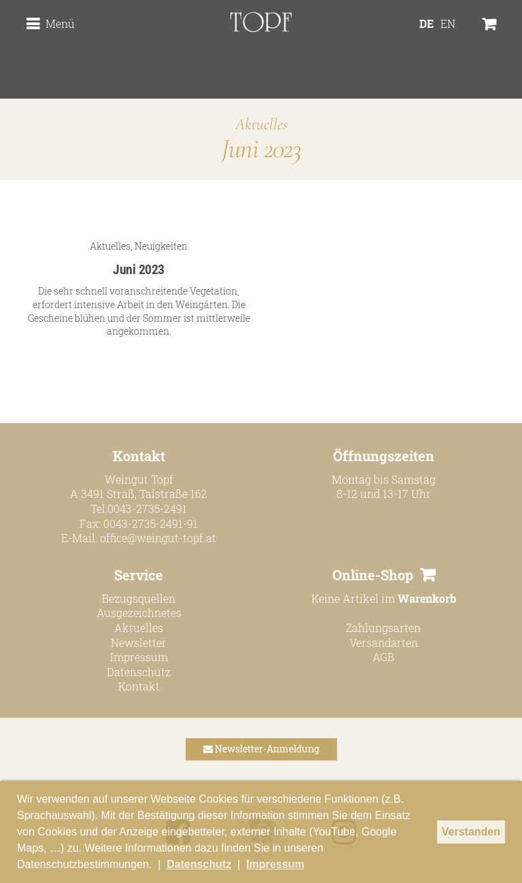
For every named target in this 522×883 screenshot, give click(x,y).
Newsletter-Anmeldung (261, 748)
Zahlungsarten (383, 627)
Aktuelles (110, 245)
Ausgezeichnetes (139, 612)
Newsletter (139, 642)
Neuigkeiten (161, 245)
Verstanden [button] (471, 831)
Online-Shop (372, 575)
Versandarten (383, 642)
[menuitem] (429, 46)
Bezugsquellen (138, 598)
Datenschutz (139, 672)
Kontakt (139, 686)
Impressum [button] (275, 864)
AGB (383, 657)
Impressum (139, 657)
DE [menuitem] (429, 45)
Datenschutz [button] (199, 864)
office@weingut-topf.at (158, 538)
